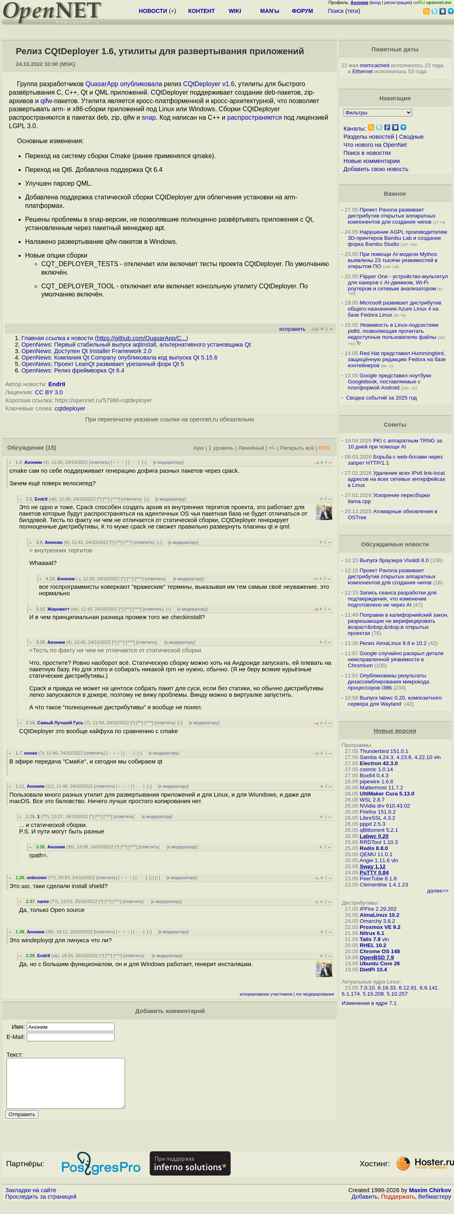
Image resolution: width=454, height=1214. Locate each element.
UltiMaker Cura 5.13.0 (387, 794)
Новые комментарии (372, 161)
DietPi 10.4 (373, 970)
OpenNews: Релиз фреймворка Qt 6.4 (72, 370)
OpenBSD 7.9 (377, 957)
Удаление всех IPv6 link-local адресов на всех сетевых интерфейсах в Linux (397, 479)
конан (30, 753)
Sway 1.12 (373, 866)
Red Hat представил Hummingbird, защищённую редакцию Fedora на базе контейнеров (397, 359)
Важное (395, 193)
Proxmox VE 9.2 (380, 927)
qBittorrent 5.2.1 (379, 830)
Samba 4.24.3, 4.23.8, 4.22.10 (396, 757)
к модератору (168, 462)
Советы (395, 424)
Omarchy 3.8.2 (377, 921)
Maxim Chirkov (430, 1200)
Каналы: (355, 128)
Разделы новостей (369, 136)
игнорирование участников (266, 994)
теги (352, 11)
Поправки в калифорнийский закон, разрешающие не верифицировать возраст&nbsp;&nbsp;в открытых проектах (398, 624)
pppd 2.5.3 (372, 824)
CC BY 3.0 (49, 392)
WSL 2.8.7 (372, 800)
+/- (272, 448)
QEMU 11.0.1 (376, 854)
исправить (292, 329)
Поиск (336, 11)
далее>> (437, 891)
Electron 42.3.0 (379, 763)
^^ (106, 499)
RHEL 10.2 (373, 945)
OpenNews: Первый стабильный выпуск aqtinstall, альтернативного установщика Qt (136, 344)
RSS (324, 448)
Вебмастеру (434, 1206)
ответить (99, 462)
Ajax (198, 448)
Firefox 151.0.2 (378, 812)
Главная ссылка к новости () (104, 338)
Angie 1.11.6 (374, 860)
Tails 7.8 (370, 939)
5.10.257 (397, 994)
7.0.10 (367, 988)
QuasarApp (101, 83)
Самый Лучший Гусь (60, 722)
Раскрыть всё (297, 448)
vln (437, 757)
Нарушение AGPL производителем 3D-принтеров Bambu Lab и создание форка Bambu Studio (397, 238)
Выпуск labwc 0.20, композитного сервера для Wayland (395, 701)
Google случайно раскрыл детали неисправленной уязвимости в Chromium (395, 659)
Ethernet (362, 71)
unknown (37, 877)
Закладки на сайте (30, 1200)
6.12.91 (407, 988)
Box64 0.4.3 (374, 775)
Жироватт (58, 609)
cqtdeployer (70, 408)
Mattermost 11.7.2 (381, 788)
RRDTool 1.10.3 (379, 842)
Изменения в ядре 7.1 (369, 1003)
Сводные (411, 136)
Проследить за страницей (40, 1206)
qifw (46, 100)
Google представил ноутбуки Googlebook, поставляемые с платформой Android (389, 381)
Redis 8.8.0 (374, 848)
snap (149, 117)
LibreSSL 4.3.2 (377, 818)
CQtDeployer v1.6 (208, 83)
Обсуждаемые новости (395, 544)
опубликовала (141, 83)
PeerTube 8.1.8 (378, 879)
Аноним (33, 462)
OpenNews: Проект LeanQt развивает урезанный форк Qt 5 (102, 364)
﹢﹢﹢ (118, 462)
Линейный (251, 448)
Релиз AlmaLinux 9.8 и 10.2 (393, 643)
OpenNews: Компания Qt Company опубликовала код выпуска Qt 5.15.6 (119, 357)
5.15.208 (373, 994)
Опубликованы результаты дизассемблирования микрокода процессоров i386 (388, 682)
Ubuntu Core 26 (380, 963)
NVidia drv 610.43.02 (385, 806)
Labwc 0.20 (374, 836)
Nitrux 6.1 (372, 933)
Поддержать (398, 1206)
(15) (51, 447)
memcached (375, 65)
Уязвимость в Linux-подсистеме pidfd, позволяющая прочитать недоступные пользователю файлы (393, 331)
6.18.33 (387, 988)
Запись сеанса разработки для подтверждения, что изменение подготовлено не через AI (392, 599)
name (43, 901)
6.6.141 (428, 988)
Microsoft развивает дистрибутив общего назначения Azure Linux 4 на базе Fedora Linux (394, 309)
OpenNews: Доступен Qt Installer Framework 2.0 (86, 351)
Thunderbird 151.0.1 (384, 751)
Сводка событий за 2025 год (381, 398)
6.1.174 (351, 994)
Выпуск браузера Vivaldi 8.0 (394, 560)
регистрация (397, 2)
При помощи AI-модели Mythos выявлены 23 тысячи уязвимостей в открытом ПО (393, 260)
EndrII (57, 384)
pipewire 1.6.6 (376, 781)
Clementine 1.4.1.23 (384, 885)
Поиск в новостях (367, 153)
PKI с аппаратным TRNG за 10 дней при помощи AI (395, 444)
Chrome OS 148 (380, 951)
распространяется (254, 117)
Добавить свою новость (376, 169)
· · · (133, 462)
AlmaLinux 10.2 (379, 915)
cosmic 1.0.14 (376, 769)
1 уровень (220, 448)
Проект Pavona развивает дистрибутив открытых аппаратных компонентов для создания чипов (392, 216)
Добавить (365, 1206)
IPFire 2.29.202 (378, 909)
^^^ (115, 499)
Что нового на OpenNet (375, 145)
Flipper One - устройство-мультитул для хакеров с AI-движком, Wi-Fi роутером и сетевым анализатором (398, 282)
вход (376, 2)
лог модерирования (315, 994)
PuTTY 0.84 (374, 872)
